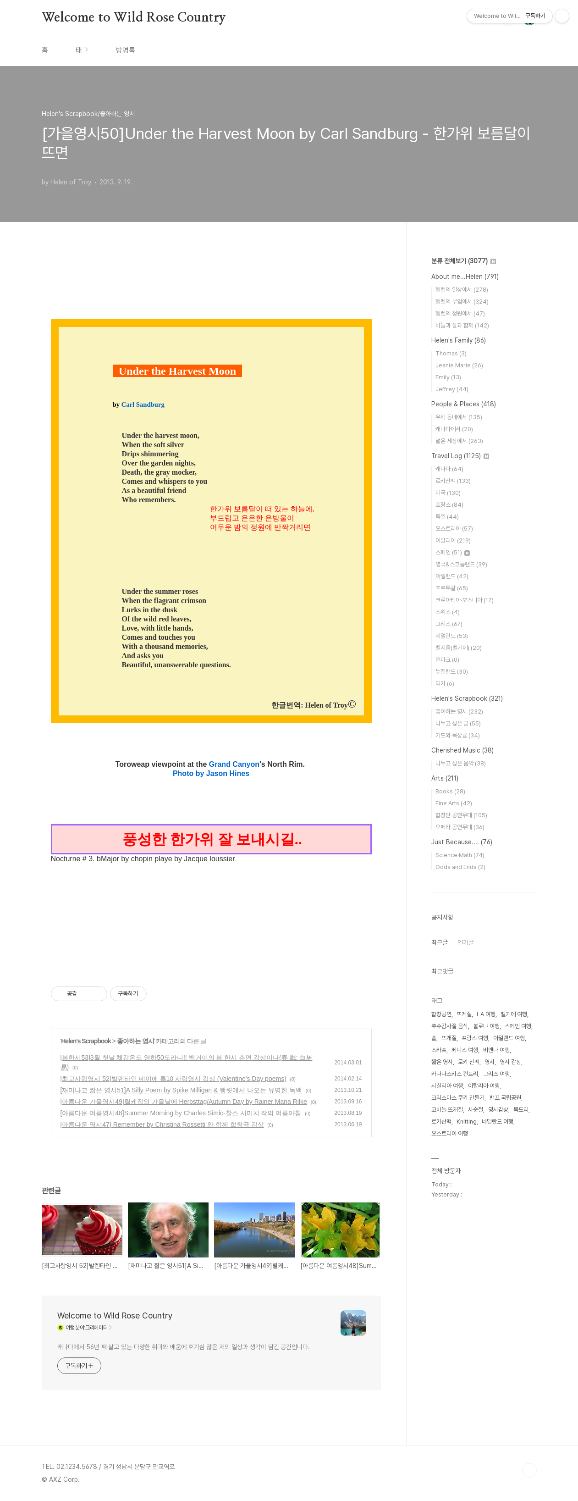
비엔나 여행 (496, 1050)
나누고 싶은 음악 (460, 763)
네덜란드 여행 (497, 1121)
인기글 (465, 942)
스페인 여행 (518, 1026)
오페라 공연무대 (459, 827)
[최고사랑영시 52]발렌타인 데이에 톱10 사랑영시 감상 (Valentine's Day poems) (173, 1078)
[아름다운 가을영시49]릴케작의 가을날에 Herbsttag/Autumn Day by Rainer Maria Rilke (184, 1101)
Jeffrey (451, 389)
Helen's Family (458, 340)
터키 (444, 683)
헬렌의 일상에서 (461, 289)
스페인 (452, 552)
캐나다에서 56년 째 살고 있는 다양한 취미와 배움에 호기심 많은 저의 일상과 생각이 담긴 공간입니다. (183, 1347)
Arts (444, 778)
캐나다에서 (454, 429)
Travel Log (460, 456)
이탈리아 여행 (484, 1085)
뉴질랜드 (451, 671)
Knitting (467, 1121)
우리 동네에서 (458, 417)
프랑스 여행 (475, 1038)
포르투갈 (451, 588)
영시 (489, 1061)
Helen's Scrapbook (85, 1041)
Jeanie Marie (459, 365)
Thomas (451, 353)
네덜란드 (451, 635)
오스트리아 (454, 528)
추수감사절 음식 (449, 1026)
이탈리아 (453, 540)
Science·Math (459, 855)
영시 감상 (510, 1061)
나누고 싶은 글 (458, 723)
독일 (447, 516)
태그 (82, 50)
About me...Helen (465, 276)
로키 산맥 (468, 1061)
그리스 (448, 623)
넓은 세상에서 (459, 441)
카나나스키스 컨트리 (454, 1073)
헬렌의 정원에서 (460, 313)
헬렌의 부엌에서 (462, 301)
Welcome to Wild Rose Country (134, 17)
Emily (448, 377)
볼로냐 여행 (486, 1026)
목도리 (520, 1109)
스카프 (438, 1050)
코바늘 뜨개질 (447, 1109)
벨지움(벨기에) (458, 647)
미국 (448, 492)
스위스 (447, 612)
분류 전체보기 (463, 261)
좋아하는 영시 (135, 1041)
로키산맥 (453, 480)
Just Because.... (461, 842)
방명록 (125, 50)
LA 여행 (486, 1014)
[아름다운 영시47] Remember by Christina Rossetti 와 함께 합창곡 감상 (162, 1124)
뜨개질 (449, 1038)
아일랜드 (451, 576)
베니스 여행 (464, 1050)
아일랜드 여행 (509, 1038)
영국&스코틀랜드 (461, 564)
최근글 (439, 942)
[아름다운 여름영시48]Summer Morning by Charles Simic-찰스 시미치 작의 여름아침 (181, 1113)
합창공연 (441, 1014)
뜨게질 (464, 1014)
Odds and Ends (460, 867)
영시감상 (498, 1109)
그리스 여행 (496, 1073)
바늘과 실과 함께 (462, 325)
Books (450, 791)
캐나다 (449, 468)
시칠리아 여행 (447, 1085)
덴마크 (447, 659)
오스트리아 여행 (449, 1133)
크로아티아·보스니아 (464, 600)
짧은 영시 (442, 1061)
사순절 (475, 1109)
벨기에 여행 (514, 1014)
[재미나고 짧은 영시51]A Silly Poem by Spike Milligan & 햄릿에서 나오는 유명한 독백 (181, 1090)
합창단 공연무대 (461, 815)
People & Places (463, 404)
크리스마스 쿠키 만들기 (457, 1097)
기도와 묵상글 (457, 735)
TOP (529, 1470)
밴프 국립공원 (505, 1097)
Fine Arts (453, 803)
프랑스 (449, 504)
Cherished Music (462, 750)
